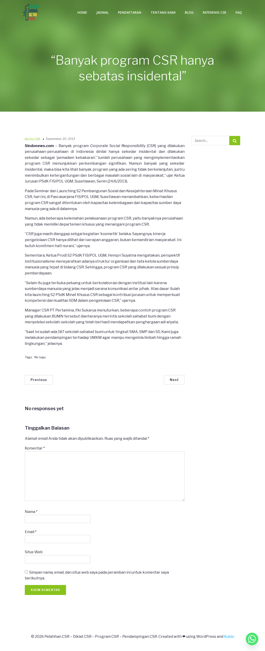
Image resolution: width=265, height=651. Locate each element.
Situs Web (34, 553)
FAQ (239, 12)
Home (82, 12)
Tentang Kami (163, 12)
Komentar (35, 449)
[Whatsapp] (252, 639)
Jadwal (102, 12)
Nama (31, 512)
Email (31, 533)
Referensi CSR (214, 12)
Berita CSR (32, 140)
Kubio (229, 637)
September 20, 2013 (60, 140)
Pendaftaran (129, 12)
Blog (189, 12)
